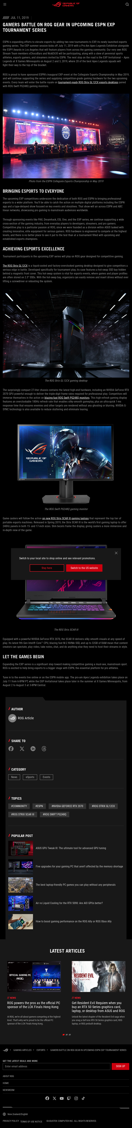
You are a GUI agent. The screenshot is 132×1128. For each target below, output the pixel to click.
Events (46, 777)
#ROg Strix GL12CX (103, 806)
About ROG (8, 1076)
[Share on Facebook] (11, 748)
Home (6, 1083)
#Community (19, 806)
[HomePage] (5, 1050)
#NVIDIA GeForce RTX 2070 (67, 806)
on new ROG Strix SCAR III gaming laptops (65, 518)
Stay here (47, 568)
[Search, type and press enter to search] (127, 4)
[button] (5, 4)
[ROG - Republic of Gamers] (66, 4)
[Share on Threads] (44, 748)
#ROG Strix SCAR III (22, 814)
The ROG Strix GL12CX (15, 265)
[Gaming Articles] (22, 1050)
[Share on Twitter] (22, 748)
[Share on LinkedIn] (33, 748)
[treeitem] (34, 993)
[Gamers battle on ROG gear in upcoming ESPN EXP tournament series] (88, 1050)
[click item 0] (64, 1034)
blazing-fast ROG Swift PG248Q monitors (67, 397)
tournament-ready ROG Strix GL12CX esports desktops (88, 82)
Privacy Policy (11, 1121)
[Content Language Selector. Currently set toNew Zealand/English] (15, 1114)
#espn (39, 806)
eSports (30, 777)
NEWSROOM (8, 1090)
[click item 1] (67, 1034)
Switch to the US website (84, 568)
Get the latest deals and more (20, 1061)
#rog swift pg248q (54, 814)
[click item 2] (70, 1034)
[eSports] (41, 1050)
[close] (116, 553)
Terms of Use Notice (31, 1121)
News (14, 777)
